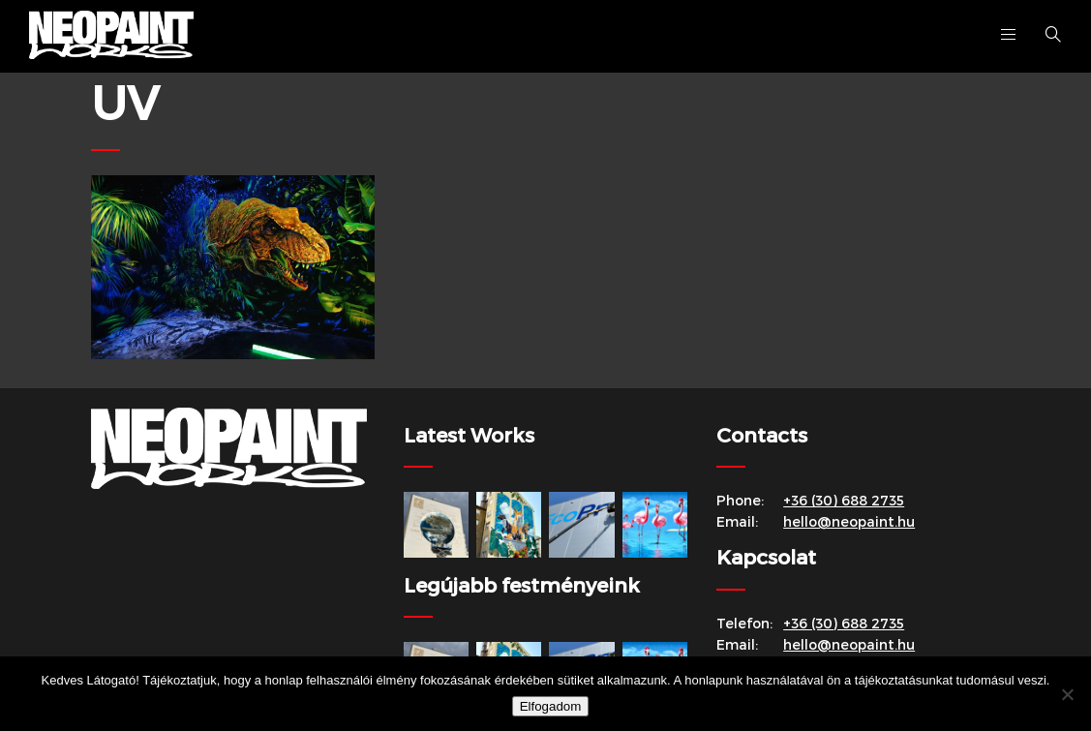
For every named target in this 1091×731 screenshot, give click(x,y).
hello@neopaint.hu (849, 521)
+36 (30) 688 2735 (843, 500)
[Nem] (1066, 694)
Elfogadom (551, 706)
